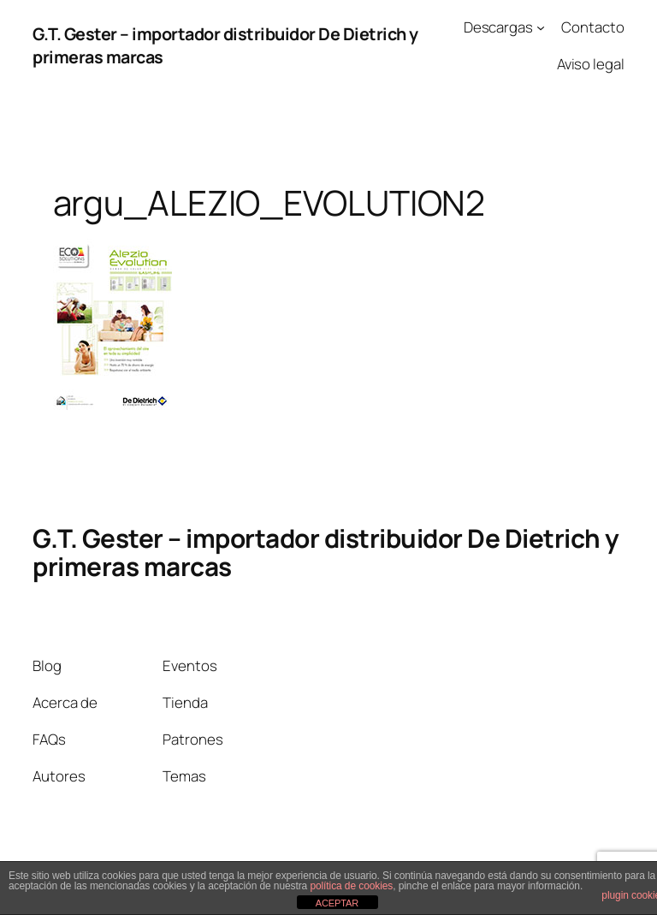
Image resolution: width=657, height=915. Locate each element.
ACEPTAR (337, 903)
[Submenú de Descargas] (540, 27)
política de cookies (351, 886)
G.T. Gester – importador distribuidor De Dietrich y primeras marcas (326, 552)
